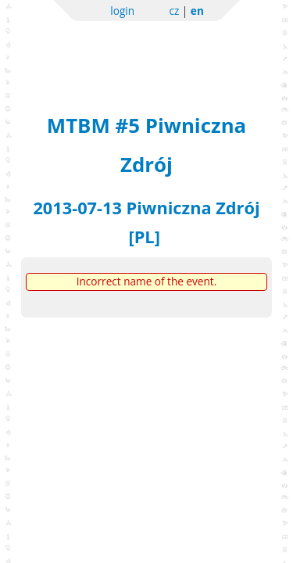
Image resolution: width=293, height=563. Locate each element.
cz (174, 10)
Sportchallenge (146, 48)
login (122, 10)
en (197, 10)
